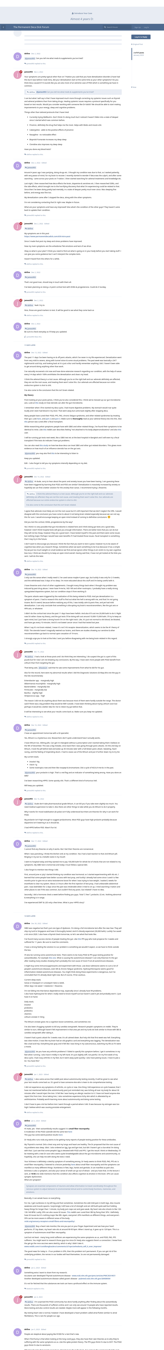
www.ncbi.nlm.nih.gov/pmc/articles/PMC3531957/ (94, 1252)
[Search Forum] (117, 3)
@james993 (30, 34)
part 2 (48, 395)
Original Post (137, 20)
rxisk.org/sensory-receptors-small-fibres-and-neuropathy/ (49, 1197)
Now (133, 63)
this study (44, 421)
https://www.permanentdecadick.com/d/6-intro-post (47, 212)
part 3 (57, 395)
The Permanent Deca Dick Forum (31, 3)
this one (52, 934)
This (69, 1188)
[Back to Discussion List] (3, 3)
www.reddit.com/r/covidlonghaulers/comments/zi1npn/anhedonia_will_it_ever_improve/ (62, 1222)
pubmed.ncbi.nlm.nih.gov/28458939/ (95, 1255)
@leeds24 (43, 644)
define (32, 68)
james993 (31, 143)
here (39, 395)
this (36, 379)
